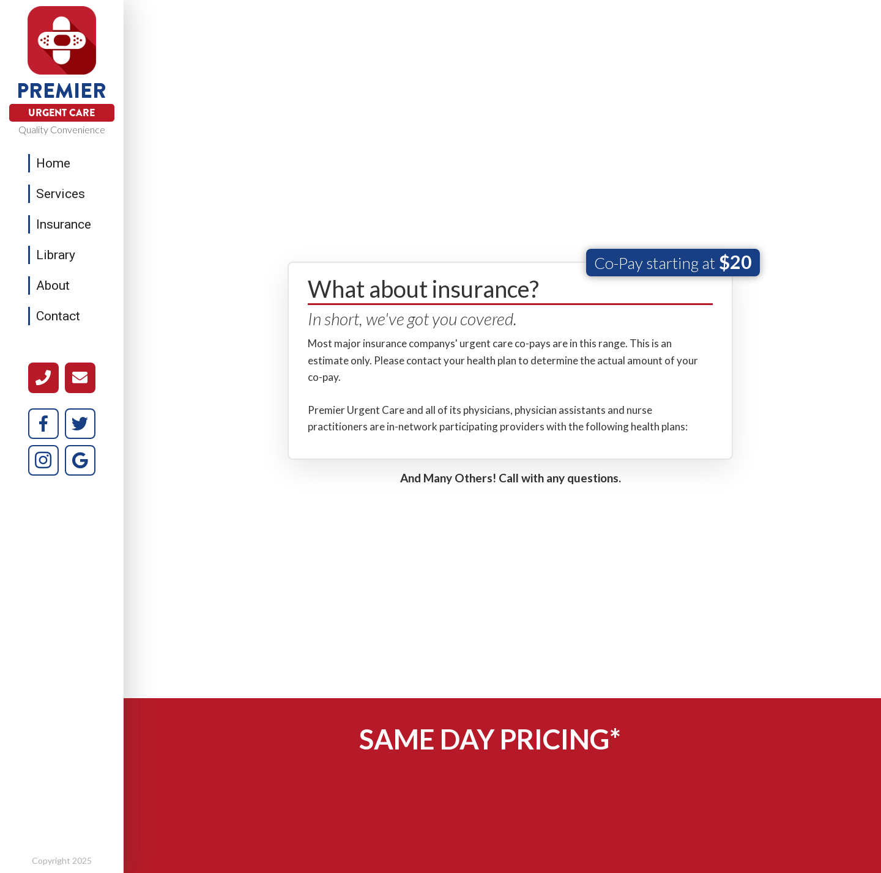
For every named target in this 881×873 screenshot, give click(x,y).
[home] (62, 40)
